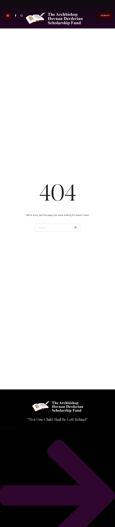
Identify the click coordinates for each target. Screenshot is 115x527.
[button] (8, 15)
